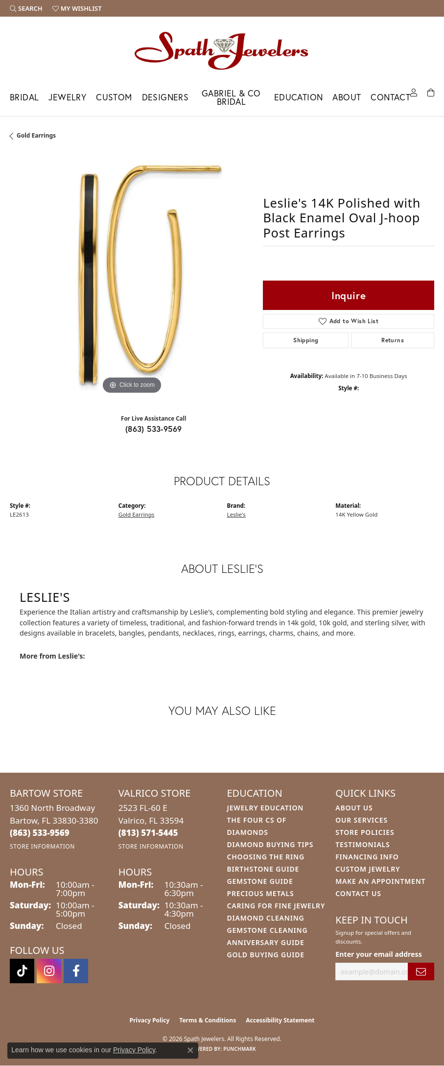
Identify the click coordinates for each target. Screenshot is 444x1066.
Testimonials (362, 844)
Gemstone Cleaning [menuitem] (267, 930)
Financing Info (366, 856)
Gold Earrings (36, 135)
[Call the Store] (40, 832)
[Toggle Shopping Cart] (430, 91)
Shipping (305, 340)
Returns (392, 340)
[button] (26, 8)
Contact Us (358, 893)
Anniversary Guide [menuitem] (265, 942)
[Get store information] (42, 846)
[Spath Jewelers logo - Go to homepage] (222, 50)
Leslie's (236, 514)
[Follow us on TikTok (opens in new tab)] (22, 971)
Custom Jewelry (367, 869)
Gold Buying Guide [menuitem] (265, 954)
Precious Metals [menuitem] (260, 893)
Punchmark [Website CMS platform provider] (239, 1048)
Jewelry (67, 97)
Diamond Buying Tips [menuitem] (270, 844)
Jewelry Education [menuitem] (265, 807)
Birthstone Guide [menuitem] (263, 869)
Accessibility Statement (280, 1020)
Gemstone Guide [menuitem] (260, 881)
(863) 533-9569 (153, 429)
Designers (165, 97)
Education (298, 97)
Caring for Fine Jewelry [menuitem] (276, 905)
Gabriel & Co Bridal (231, 98)
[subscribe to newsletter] (421, 972)
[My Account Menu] (413, 91)
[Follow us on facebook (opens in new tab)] (76, 971)
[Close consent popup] (190, 1050)
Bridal (24, 97)
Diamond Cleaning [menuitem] (265, 918)
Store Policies (364, 832)
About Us (354, 807)
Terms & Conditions (207, 1020)
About (346, 97)
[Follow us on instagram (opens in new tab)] (49, 971)
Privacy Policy (150, 1020)
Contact (390, 97)
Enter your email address (378, 954)
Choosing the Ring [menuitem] (265, 856)
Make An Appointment (380, 881)
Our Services (361, 820)
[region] (131, 275)
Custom (114, 97)
